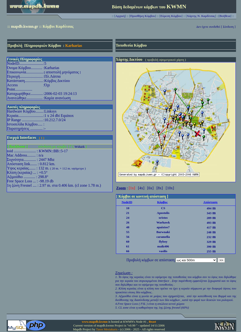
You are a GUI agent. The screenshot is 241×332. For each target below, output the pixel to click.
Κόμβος (162, 202)
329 (209, 242)
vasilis (163, 251)
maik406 (163, 246)
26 (127, 222)
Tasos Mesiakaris (107, 329)
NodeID (127, 202)
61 (127, 246)
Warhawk (163, 222)
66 (127, 251)
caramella (163, 237)
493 (209, 222)
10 (127, 208)
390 (209, 246)
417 (209, 227)
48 (127, 227)
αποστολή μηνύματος (62, 72)
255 (209, 251)
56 (127, 237)
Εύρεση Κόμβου (170, 16)
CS (163, 208)
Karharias (73, 46)
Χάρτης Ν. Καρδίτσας (201, 16)
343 (209, 213)
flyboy (163, 241)
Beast (152, 321)
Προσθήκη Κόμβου (142, 16)
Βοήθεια (224, 16)
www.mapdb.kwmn (95, 321)
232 (209, 237)
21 (127, 213)
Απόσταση (210, 202)
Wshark (79, 146)
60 (127, 241)
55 (127, 232)
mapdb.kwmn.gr (24, 26)
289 (209, 218)
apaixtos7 (163, 227)
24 (127, 217)
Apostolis (163, 213)
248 (209, 232)
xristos (163, 217)
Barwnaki (163, 232)
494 (209, 208)
